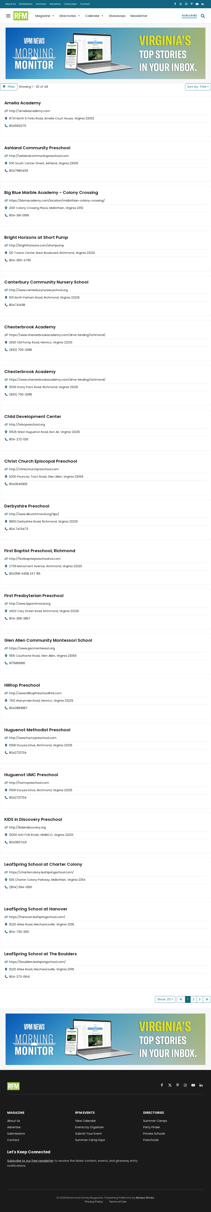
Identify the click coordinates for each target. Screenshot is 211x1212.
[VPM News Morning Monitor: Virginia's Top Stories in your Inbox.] (105, 53)
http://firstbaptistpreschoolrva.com (35, 558)
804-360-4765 (20, 260)
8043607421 (18, 842)
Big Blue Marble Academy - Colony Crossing (49, 192)
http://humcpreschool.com (29, 782)
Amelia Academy (21, 103)
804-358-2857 (19, 618)
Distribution (26, 4)
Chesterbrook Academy (28, 327)
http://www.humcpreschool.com (32, 738)
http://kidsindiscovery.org (27, 827)
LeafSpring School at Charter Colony (41, 864)
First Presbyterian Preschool (32, 595)
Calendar (94, 15)
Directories (70, 15)
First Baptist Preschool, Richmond (38, 551)
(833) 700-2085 (20, 350)
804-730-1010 (19, 932)
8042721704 (18, 752)
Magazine (45, 15)
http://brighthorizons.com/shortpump (36, 245)
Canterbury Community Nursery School (44, 282)
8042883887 (18, 708)
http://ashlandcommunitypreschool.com (39, 156)
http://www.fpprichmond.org (29, 603)
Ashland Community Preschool (35, 147)
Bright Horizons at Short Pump (34, 237)
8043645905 (18, 484)
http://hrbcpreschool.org (27, 424)
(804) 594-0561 (20, 887)
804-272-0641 (19, 976)
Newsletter (138, 16)
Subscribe (189, 15)
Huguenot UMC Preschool (29, 774)
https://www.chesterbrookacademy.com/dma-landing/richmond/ (57, 335)
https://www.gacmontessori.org (32, 648)
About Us (10, 4)
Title (196, 87)
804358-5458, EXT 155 (24, 573)
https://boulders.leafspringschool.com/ (37, 962)
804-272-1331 (18, 439)
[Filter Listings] (9, 86)
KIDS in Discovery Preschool (32, 819)
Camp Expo (70, 4)
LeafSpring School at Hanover (34, 909)
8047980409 (18, 170)
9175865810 (17, 663)
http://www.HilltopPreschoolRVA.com (35, 693)
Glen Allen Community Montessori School (46, 640)
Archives (41, 4)
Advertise (55, 4)
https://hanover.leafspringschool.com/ (37, 917)
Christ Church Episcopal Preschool (39, 461)
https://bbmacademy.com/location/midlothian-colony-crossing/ (57, 200)
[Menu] (8, 15)
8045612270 (17, 126)
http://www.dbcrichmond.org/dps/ (34, 514)
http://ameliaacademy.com (29, 111)
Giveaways (117, 16)
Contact (85, 4)
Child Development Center (30, 416)
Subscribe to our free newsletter (30, 1161)
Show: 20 (164, 999)
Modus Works (145, 1198)
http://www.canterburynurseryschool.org (38, 290)
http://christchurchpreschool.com (34, 469)
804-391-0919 (19, 215)
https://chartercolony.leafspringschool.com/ (41, 872)
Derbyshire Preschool (25, 506)
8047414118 (17, 305)
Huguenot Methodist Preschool (35, 730)
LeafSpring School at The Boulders (38, 954)
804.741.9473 (18, 529)
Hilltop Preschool (21, 685)
